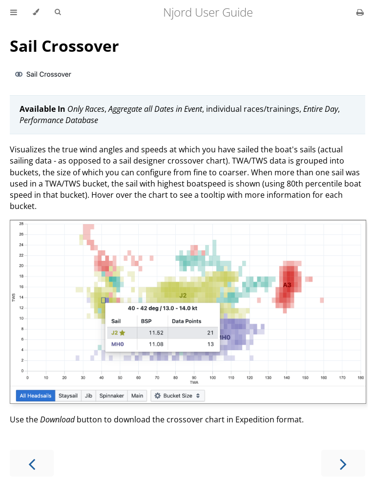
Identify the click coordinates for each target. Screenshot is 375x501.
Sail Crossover (64, 45)
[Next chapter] (343, 463)
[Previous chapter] (32, 463)
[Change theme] (36, 12)
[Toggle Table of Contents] (13, 12)
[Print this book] (360, 12)
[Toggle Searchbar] (57, 12)
